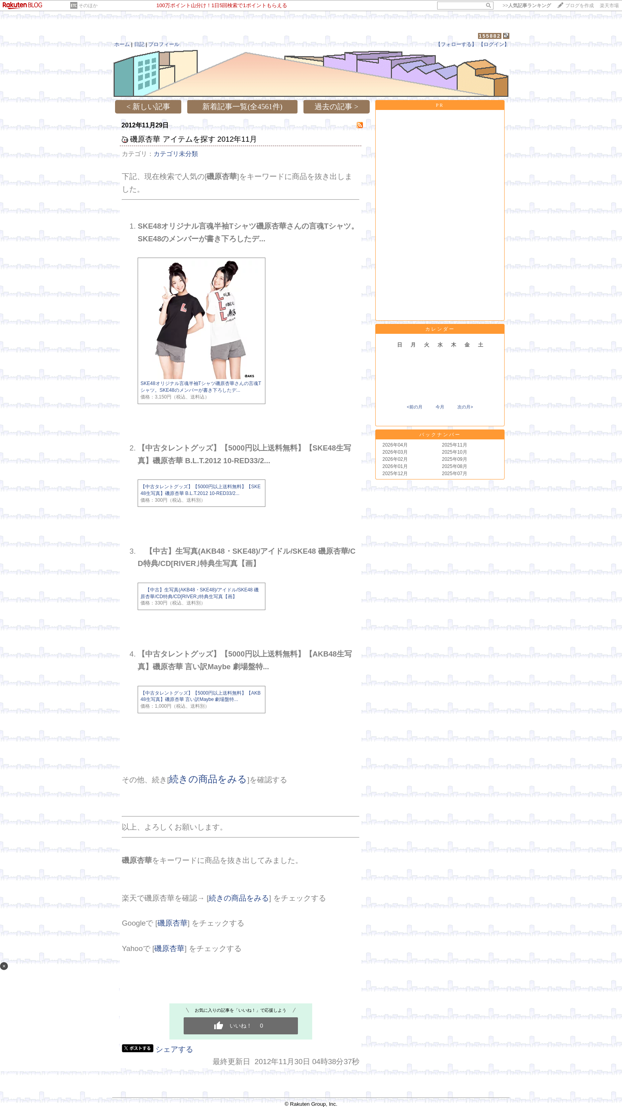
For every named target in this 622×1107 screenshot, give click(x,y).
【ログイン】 (493, 44)
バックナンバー (440, 434)
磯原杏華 (172, 923)
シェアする (174, 1049)
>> (527, 5)
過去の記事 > (336, 106)
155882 (490, 36)
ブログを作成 (579, 5)
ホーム (122, 44)
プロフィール (163, 44)
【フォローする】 (456, 44)
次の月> (465, 406)
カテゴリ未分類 (176, 153)
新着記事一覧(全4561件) (242, 106)
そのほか (88, 5)
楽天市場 (609, 5)
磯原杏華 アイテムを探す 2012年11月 (193, 139)
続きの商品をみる (208, 779)
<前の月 (414, 406)
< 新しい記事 (148, 106)
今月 (440, 406)
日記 (139, 44)
